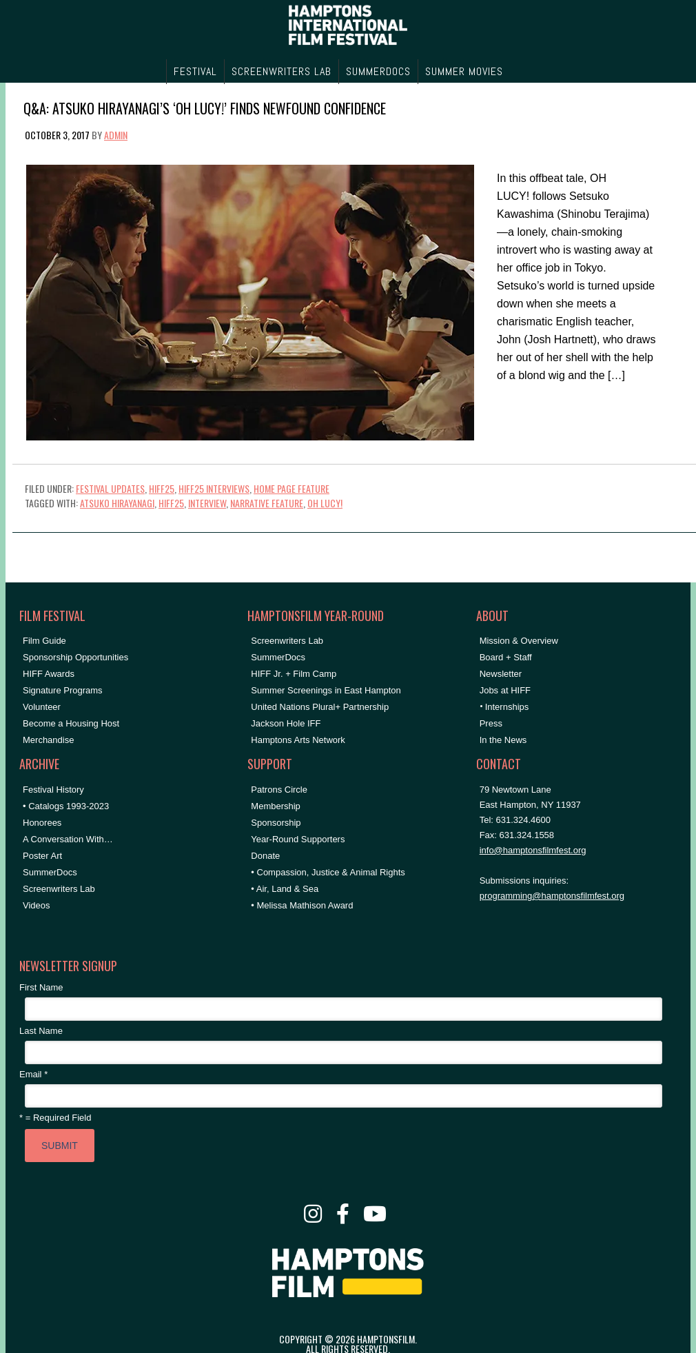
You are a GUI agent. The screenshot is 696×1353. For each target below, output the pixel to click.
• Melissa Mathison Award (302, 905)
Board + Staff (506, 657)
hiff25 (171, 503)
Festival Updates (110, 488)
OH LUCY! (324, 503)
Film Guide (44, 640)
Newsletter (501, 674)
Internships (507, 707)
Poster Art (42, 856)
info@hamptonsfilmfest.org (533, 850)
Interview (207, 503)
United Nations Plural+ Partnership (320, 707)
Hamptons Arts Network (298, 740)
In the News (503, 740)
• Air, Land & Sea (284, 889)
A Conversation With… (68, 839)
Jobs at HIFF (505, 690)
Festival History (53, 789)
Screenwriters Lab (59, 889)
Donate (265, 856)
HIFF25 (161, 488)
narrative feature (266, 503)
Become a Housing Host (71, 723)
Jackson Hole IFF (285, 723)
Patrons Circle (279, 789)
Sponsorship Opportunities (75, 657)
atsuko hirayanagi (117, 503)
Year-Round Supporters (298, 839)
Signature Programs (63, 690)
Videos (36, 905)
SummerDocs (50, 872)
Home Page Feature (291, 488)
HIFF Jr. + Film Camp (293, 674)
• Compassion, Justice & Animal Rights (328, 872)
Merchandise (48, 740)
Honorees (42, 822)
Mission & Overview (519, 640)
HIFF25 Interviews (213, 488)
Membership (275, 806)
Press (491, 723)
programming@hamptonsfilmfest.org (552, 896)
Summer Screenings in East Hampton (325, 690)
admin (115, 135)
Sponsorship (275, 822)
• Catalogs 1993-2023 (66, 806)
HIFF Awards (48, 674)
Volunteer (42, 707)
